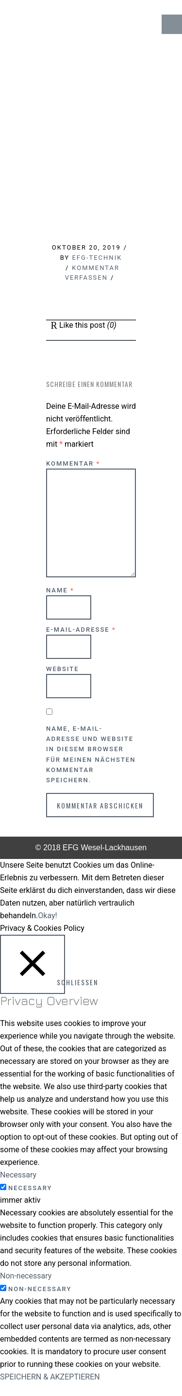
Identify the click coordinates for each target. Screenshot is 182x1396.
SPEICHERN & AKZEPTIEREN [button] (50, 1376)
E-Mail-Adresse (81, 629)
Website (62, 669)
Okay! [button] (47, 915)
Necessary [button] (18, 1174)
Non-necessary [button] (25, 1275)
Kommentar (73, 463)
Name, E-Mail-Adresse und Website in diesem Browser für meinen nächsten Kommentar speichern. (90, 754)
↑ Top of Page (145, 1361)
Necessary (30, 1188)
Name (60, 590)
